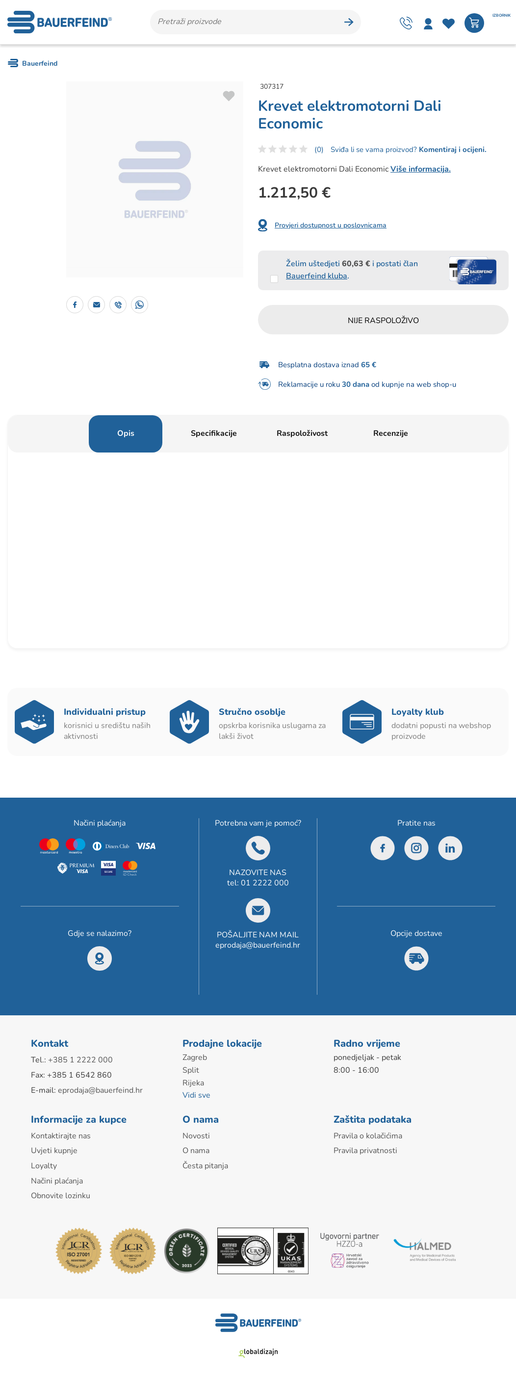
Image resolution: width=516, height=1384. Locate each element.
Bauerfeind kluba (316, 276)
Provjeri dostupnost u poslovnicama (331, 225)
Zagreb (194, 1057)
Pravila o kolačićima (368, 1136)
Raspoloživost (302, 433)
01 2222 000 (265, 883)
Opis (125, 433)
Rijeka (193, 1083)
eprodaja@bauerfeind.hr (257, 945)
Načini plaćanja (57, 1181)
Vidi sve (196, 1095)
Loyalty (44, 1165)
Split (190, 1070)
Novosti (196, 1136)
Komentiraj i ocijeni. (452, 149)
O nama (195, 1150)
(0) (319, 149)
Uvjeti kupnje (54, 1150)
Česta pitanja (205, 1165)
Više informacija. (420, 169)
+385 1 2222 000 (80, 1060)
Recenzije (390, 433)
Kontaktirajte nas (61, 1136)
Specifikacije (214, 433)
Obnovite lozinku (60, 1195)
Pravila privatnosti (365, 1150)
